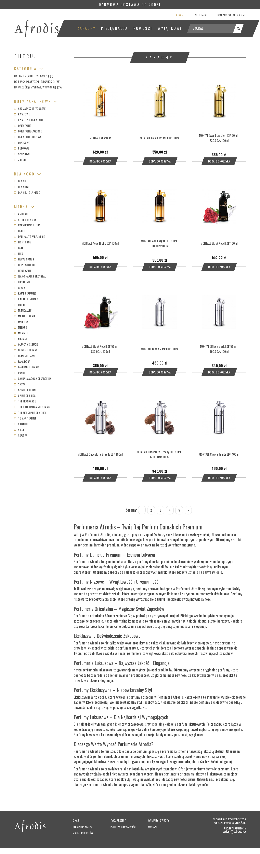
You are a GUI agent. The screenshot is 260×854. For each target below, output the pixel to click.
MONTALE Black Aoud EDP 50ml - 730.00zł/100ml (100, 350)
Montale (21, 333)
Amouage (21, 214)
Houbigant (22, 270)
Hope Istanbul (24, 265)
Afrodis (241, 822)
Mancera (21, 321)
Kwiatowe (22, 114)
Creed (19, 231)
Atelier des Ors (25, 219)
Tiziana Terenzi (25, 418)
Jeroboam (22, 282)
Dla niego (21, 187)
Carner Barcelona (27, 225)
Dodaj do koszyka (100, 161)
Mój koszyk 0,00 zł (232, 14)
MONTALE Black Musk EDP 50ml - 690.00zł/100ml (219, 350)
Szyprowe (22, 154)
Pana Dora (22, 361)
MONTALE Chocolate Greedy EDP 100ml (100, 456)
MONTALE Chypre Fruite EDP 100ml (219, 456)
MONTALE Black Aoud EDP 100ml (219, 243)
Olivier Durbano (26, 350)
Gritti (19, 248)
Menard (20, 327)
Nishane (20, 339)
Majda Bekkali (24, 316)
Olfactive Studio (26, 344)
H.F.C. (19, 253)
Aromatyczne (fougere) (30, 108)
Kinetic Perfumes (26, 299)
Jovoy (19, 287)
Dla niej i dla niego (27, 192)
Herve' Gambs (24, 259)
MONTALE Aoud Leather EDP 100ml (159, 137)
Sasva (19, 384)
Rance (19, 373)
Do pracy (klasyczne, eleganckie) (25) (37, 81)
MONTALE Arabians (100, 137)
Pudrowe (21, 148)
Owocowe (22, 142)
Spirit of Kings (25, 395)
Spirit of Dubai (25, 390)
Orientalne (22, 125)
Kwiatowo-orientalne (29, 120)
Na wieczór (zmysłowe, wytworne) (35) (38, 87)
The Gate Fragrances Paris (32, 407)
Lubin (19, 304)
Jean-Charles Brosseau (30, 276)
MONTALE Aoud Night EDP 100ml (100, 243)
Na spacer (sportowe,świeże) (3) (33, 76)
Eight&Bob (22, 242)
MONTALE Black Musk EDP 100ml (160, 350)
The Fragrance (25, 401)
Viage (19, 429)
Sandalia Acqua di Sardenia (32, 378)
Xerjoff (20, 435)
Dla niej (20, 181)
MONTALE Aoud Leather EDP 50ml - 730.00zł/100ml (219, 137)
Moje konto (202, 14)
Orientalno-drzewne (28, 137)
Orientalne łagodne (28, 131)
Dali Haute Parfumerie (29, 236)
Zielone (20, 159)
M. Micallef (22, 310)
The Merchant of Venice (30, 412)
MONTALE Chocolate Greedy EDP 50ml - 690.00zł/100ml (159, 456)
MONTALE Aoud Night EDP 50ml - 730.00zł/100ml (160, 244)
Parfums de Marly (26, 367)
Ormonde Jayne (25, 356)
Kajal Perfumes (25, 293)
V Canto (21, 424)
